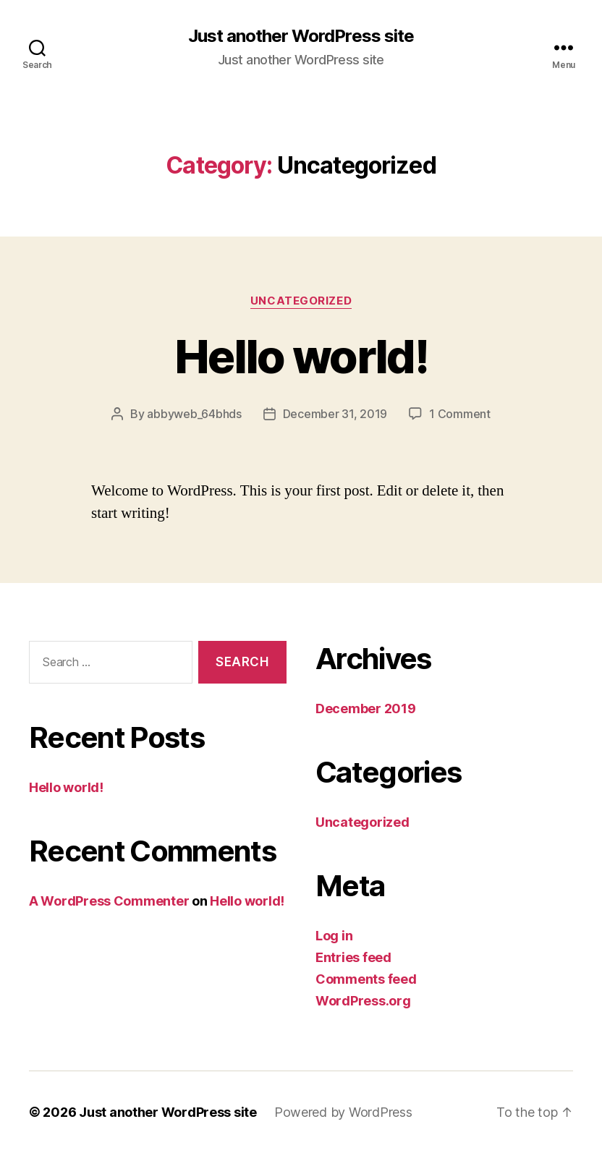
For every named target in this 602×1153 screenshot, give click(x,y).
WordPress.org (363, 1000)
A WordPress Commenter (109, 901)
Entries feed (353, 957)
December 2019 (365, 708)
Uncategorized (301, 300)
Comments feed (366, 979)
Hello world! (301, 356)
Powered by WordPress (343, 1112)
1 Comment (460, 414)
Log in (333, 935)
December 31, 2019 (335, 414)
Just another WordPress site (300, 36)
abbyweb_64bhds (194, 414)
